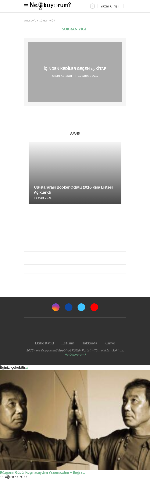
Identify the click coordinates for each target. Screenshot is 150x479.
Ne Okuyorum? (75, 355)
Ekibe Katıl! (44, 343)
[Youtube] (94, 307)
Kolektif (66, 76)
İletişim (67, 343)
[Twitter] (81, 307)
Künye (109, 343)
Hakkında (89, 343)
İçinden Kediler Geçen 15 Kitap (75, 68)
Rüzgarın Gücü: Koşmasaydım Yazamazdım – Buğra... (42, 472)
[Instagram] (56, 307)
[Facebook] (68, 307)
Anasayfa (30, 20)
